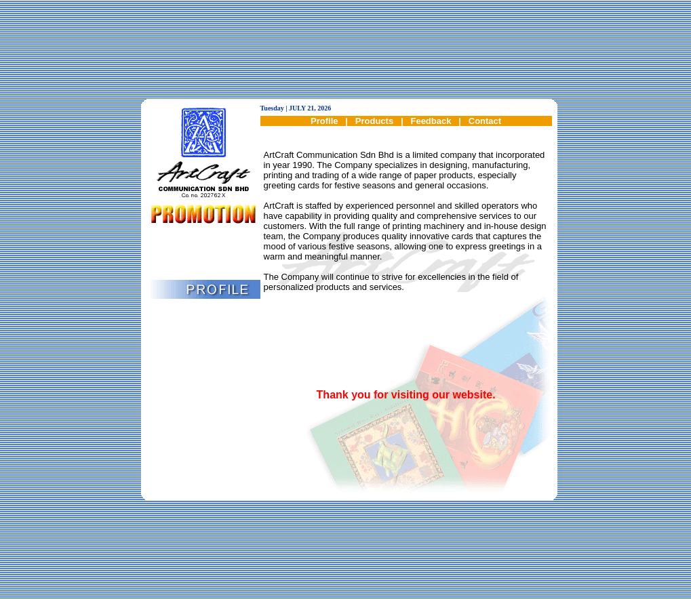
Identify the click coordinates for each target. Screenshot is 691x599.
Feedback (430, 121)
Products (374, 121)
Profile (324, 121)
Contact (485, 121)
